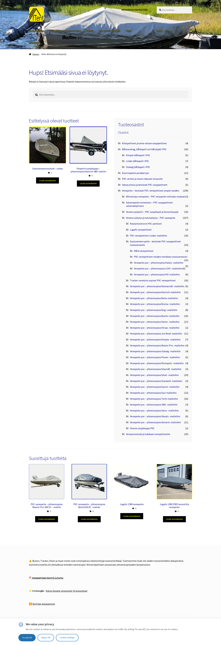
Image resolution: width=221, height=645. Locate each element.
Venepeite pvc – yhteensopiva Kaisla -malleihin (158, 262)
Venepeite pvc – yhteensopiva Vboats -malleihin (155, 416)
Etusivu (36, 54)
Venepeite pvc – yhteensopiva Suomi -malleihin (154, 386)
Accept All (27, 637)
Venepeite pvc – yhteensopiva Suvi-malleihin (153, 392)
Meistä (89, 30)
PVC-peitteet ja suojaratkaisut (65, 30)
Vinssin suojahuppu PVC (142, 428)
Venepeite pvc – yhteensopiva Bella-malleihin (154, 298)
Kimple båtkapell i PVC (138, 155)
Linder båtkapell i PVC (137, 161)
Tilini (128, 30)
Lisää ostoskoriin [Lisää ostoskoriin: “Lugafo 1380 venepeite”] (131, 516)
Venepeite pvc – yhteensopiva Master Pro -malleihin (157, 345)
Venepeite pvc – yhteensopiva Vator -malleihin (154, 410)
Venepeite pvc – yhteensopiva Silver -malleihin (154, 375)
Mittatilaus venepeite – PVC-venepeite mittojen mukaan (155, 196)
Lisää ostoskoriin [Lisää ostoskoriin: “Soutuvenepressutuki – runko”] (47, 180)
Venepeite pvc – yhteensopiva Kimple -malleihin (155, 339)
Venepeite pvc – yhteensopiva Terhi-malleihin (154, 398)
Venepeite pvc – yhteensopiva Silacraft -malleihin (155, 369)
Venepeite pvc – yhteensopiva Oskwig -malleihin (155, 351)
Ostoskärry (35, 42)
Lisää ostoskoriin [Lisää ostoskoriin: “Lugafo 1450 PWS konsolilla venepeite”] (174, 519)
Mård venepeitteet (143, 250)
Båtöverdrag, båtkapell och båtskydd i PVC (144, 149)
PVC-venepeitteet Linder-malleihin (148, 235)
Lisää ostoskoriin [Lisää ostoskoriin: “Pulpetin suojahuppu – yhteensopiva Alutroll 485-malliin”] (88, 183)
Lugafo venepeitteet (141, 229)
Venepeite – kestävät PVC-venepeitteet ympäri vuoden (150, 190)
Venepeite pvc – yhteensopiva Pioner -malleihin (155, 357)
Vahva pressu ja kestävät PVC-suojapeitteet (144, 184)
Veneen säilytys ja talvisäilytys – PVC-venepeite (150, 217)
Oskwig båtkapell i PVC (138, 167)
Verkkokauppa (36, 30)
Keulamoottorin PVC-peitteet (146, 223)
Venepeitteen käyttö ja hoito (134, 9)
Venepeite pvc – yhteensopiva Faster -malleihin (154, 321)
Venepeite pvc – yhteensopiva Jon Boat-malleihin (156, 333)
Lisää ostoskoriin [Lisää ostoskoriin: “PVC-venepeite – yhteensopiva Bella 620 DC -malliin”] (89, 519)
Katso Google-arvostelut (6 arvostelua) (66, 590)
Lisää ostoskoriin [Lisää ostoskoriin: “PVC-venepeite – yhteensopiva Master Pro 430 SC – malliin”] (46, 519)
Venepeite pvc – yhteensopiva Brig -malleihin (153, 309)
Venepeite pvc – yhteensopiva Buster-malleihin (154, 315)
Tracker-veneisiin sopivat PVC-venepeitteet (153, 280)
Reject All (45, 637)
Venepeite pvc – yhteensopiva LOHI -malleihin (158, 268)
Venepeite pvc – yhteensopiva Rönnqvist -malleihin (157, 363)
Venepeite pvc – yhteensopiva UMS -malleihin (153, 404)
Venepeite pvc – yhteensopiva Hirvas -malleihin (154, 327)
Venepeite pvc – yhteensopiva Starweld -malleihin (156, 380)
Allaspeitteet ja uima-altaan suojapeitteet (144, 143)
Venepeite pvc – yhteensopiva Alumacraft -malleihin (157, 286)
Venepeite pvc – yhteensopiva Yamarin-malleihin (155, 422)
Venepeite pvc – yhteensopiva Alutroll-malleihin (155, 292)
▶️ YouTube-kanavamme (42, 603)
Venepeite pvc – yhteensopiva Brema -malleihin (155, 304)
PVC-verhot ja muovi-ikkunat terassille (142, 178)
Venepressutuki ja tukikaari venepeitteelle (148, 434)
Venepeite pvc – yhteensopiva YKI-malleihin (157, 274)
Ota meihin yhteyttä (109, 30)
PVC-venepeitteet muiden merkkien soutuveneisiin (160, 256)
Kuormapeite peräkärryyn (135, 172)
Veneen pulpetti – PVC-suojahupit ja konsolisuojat (152, 211)
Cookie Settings (67, 637)
